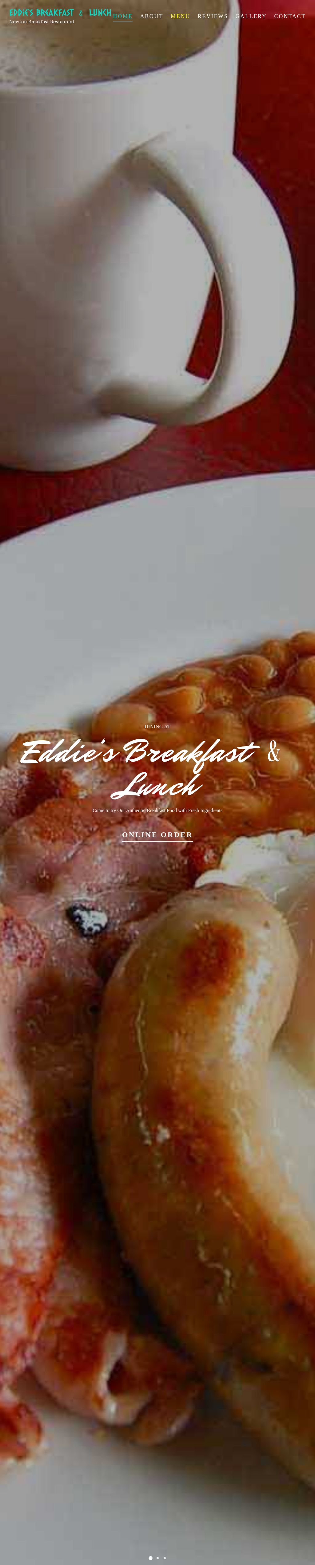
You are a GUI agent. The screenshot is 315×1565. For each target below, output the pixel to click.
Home (123, 16)
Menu (180, 16)
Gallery (251, 16)
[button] (151, 1558)
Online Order (157, 835)
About (151, 16)
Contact (290, 16)
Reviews (213, 16)
